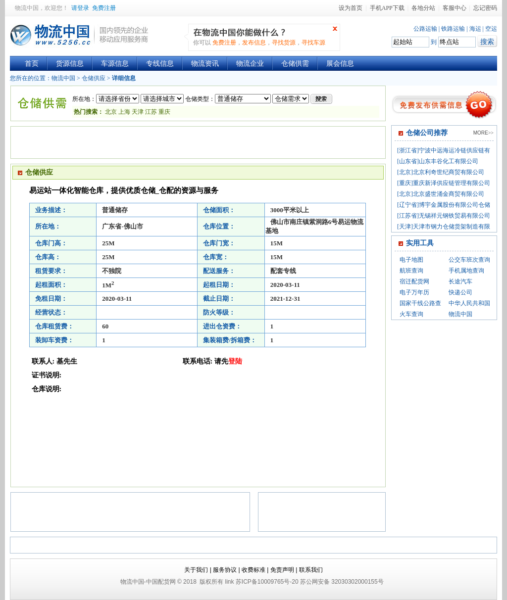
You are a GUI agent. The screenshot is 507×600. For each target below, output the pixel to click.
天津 (138, 111)
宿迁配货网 (414, 281)
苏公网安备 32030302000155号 (342, 581)
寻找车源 (313, 42)
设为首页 (350, 7)
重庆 (164, 111)
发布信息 (254, 42)
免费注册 (104, 7)
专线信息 (160, 63)
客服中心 (454, 7)
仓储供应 (93, 78)
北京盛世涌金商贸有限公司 (448, 193)
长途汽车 (460, 281)
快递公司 (460, 292)
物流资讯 (205, 63)
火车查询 (411, 314)
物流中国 (27, 7)
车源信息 (115, 63)
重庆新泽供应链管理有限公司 (451, 183)
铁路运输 (453, 28)
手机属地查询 (466, 270)
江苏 (150, 111)
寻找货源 (284, 42)
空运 (491, 28)
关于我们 (196, 569)
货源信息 (70, 63)
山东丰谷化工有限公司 (448, 161)
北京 (111, 111)
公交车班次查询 (469, 259)
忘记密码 (485, 7)
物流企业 (250, 63)
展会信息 (340, 63)
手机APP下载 (387, 7)
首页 (32, 63)
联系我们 (311, 569)
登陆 (235, 361)
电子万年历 (414, 292)
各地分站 (423, 7)
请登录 (80, 7)
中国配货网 (161, 581)
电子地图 (411, 259)
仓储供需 (295, 63)
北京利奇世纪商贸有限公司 (448, 172)
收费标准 (253, 569)
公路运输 (425, 28)
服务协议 (225, 569)
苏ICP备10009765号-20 (267, 581)
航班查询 (411, 270)
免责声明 (282, 569)
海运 (475, 28)
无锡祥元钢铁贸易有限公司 (454, 215)
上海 (124, 111)
